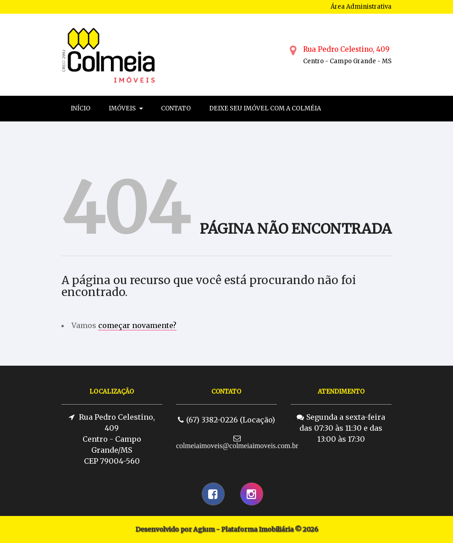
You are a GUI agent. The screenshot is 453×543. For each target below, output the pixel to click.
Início (80, 108)
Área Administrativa (361, 7)
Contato (176, 108)
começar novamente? (137, 325)
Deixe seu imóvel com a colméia (265, 108)
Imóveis (126, 108)
